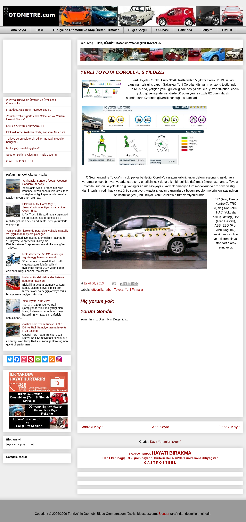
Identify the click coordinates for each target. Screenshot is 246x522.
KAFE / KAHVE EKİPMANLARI (25, 125)
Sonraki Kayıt (91, 427)
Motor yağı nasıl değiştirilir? (22, 148)
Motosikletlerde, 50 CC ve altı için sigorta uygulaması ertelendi (42, 256)
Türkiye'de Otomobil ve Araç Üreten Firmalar (86, 30)
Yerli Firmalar (134, 289)
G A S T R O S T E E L (20, 161)
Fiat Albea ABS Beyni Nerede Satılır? (28, 109)
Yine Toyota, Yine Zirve (36, 300)
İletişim (207, 30)
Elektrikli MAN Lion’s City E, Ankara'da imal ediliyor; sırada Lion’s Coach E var (44, 207)
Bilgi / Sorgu (137, 30)
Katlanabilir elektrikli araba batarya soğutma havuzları (43, 279)
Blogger (164, 513)
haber (108, 289)
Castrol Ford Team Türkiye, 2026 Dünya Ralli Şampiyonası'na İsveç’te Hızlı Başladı (44, 327)
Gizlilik (227, 30)
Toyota (118, 289)
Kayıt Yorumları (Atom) (165, 441)
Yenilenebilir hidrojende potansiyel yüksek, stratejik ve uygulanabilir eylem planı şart (37, 232)
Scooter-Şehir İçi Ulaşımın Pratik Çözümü (31, 154)
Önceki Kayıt (229, 427)
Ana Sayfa (18, 30)
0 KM (39, 30)
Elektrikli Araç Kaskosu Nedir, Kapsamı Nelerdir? (35, 132)
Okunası (162, 30)
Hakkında (185, 30)
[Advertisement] (37, 65)
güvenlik (97, 289)
